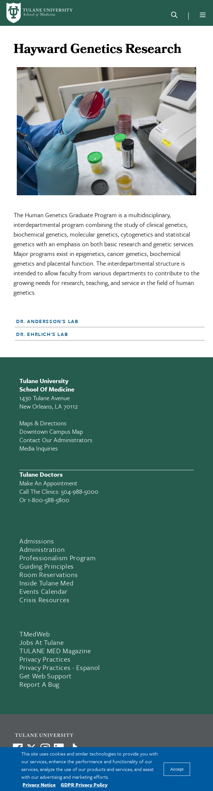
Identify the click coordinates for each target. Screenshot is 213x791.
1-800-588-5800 (48, 499)
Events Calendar (43, 591)
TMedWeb (34, 634)
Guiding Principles (46, 566)
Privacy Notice (39, 784)
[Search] (174, 16)
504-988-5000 (79, 491)
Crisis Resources (44, 599)
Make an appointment (48, 483)
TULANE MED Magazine (55, 650)
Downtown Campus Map (51, 431)
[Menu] (203, 15)
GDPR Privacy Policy (84, 784)
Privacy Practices (44, 659)
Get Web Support (45, 676)
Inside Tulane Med (46, 583)
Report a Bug (39, 684)
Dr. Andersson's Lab (47, 321)
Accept (177, 769)
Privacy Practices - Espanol (59, 667)
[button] (102, 321)
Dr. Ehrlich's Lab (42, 334)
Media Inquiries (38, 448)
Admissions (36, 541)
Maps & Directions (42, 423)
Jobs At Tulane (41, 642)
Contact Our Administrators (55, 439)
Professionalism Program (57, 558)
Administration (42, 549)
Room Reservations (48, 574)
